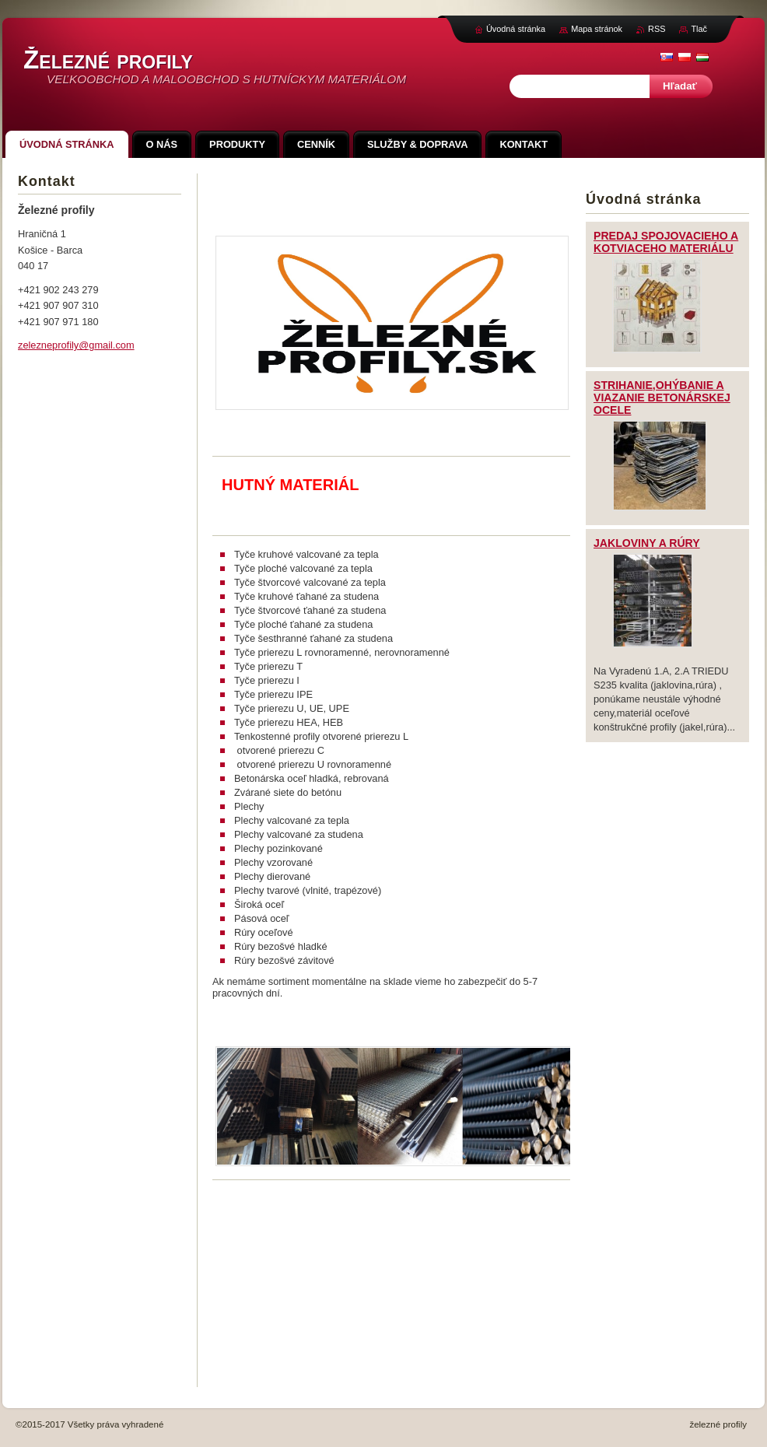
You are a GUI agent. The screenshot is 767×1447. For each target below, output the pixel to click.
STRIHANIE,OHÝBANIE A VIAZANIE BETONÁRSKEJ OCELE (662, 397)
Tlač (699, 28)
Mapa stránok (596, 28)
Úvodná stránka (515, 28)
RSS (656, 28)
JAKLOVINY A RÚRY (647, 543)
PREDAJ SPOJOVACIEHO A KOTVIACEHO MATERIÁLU (666, 241)
